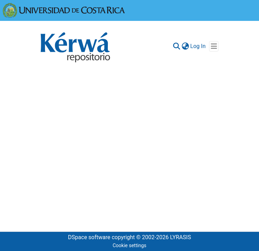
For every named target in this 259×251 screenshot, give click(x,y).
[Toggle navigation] (214, 46)
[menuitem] (185, 46)
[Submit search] (176, 46)
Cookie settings (130, 245)
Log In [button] (198, 46)
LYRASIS (180, 237)
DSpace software (89, 237)
